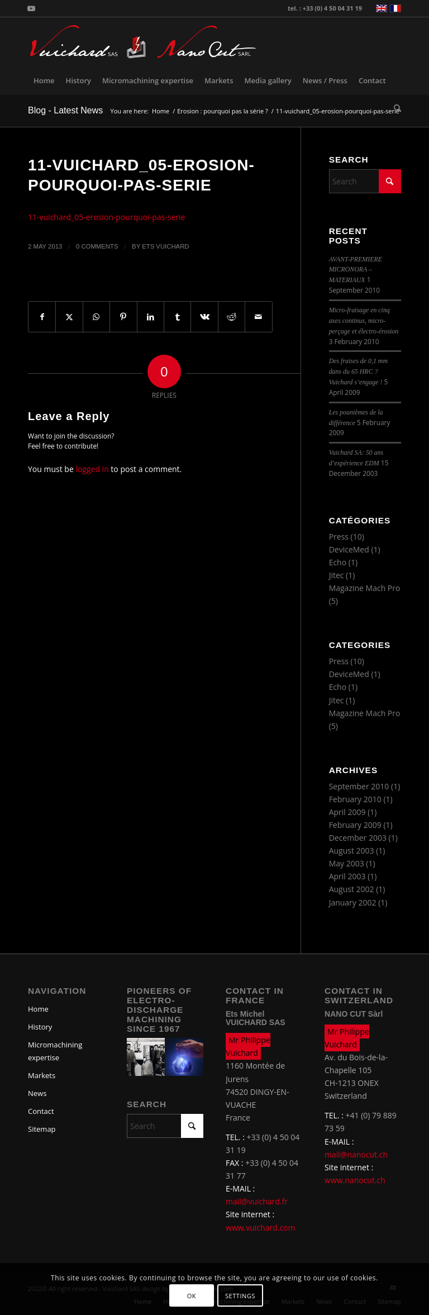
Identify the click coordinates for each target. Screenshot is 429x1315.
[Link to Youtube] (31, 8)
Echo (338, 562)
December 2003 (358, 837)
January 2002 (352, 902)
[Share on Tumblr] (177, 317)
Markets (41, 1075)
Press (339, 536)
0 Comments (97, 246)
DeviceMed (349, 549)
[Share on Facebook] (41, 317)
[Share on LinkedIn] (150, 317)
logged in (91, 469)
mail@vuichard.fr (257, 1201)
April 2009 (347, 812)
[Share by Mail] (258, 317)
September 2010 (359, 786)
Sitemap (42, 1129)
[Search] (394, 108)
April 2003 (347, 876)
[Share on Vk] (204, 317)
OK (191, 1296)
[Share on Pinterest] (123, 317)
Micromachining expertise (55, 1051)
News (37, 1093)
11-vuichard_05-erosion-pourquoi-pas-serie (106, 217)
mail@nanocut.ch (356, 1154)
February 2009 (355, 825)
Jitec (336, 575)
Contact (41, 1111)
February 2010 (355, 799)
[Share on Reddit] (231, 317)
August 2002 (351, 889)
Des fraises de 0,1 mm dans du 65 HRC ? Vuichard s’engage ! (358, 371)
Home (38, 1009)
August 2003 (351, 850)
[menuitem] (44, 80)
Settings (240, 1296)
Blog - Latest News (65, 110)
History (40, 1027)
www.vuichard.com (260, 1227)
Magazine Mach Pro (365, 588)
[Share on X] (69, 317)
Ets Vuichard (165, 246)
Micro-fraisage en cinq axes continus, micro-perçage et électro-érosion (364, 320)
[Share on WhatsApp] (96, 317)
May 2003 (346, 863)
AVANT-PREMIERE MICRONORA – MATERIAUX (355, 269)
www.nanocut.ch (355, 1180)
